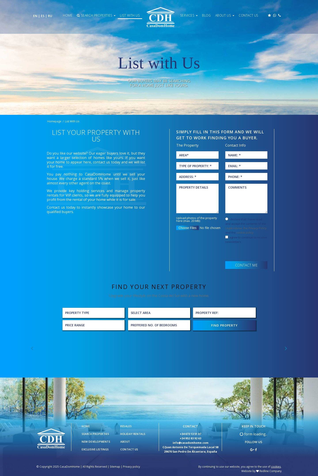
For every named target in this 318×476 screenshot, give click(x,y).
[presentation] (258, 252)
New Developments (96, 441)
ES (42, 16)
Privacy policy (131, 466)
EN (35, 16)
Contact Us (248, 15)
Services (189, 15)
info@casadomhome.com (190, 442)
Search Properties (96, 15)
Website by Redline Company (261, 470)
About (125, 441)
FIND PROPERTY (224, 325)
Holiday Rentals (133, 433)
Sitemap (115, 466)
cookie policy (245, 232)
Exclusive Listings (95, 449)
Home (67, 15)
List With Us (130, 15)
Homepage (54, 121)
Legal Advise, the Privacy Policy (246, 228)
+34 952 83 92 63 (190, 438)
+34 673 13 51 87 (190, 433)
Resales (126, 426)
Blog (206, 15)
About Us (224, 15)
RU (50, 16)
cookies (276, 466)
